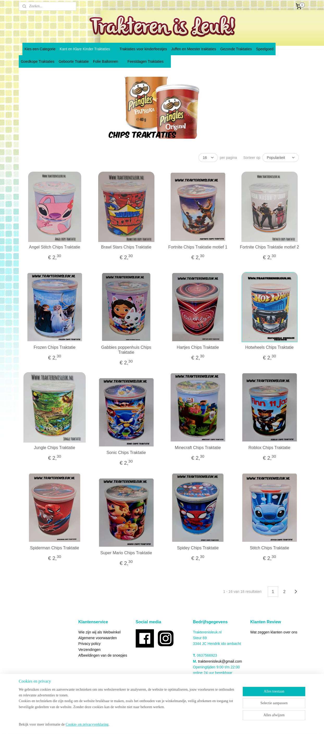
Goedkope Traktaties (37, 61)
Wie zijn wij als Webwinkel (99, 632)
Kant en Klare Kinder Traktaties (87, 49)
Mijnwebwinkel (217, 724)
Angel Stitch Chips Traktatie (54, 247)
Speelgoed (264, 49)
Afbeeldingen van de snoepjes (102, 655)
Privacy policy (89, 644)
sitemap (150, 724)
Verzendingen (89, 650)
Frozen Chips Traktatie (55, 347)
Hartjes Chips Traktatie (198, 347)
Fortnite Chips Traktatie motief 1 (197, 247)
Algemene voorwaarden (97, 638)
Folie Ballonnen (108, 61)
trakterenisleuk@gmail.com (220, 661)
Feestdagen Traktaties (148, 61)
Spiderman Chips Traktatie (54, 548)
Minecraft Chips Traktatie (198, 447)
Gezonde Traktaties (236, 49)
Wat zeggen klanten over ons (273, 632)
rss (159, 724)
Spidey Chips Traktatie (198, 548)
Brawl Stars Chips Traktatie (126, 247)
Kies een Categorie (39, 49)
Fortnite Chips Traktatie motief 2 (269, 247)
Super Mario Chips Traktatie (126, 553)
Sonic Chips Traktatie (126, 452)
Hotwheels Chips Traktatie (269, 347)
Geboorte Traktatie (74, 61)
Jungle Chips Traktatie (54, 447)
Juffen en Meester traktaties (193, 49)
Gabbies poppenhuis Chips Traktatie (126, 349)
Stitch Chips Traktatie (269, 548)
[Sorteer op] (280, 157)
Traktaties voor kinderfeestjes (143, 49)
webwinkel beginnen (176, 724)
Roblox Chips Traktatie (269, 447)
